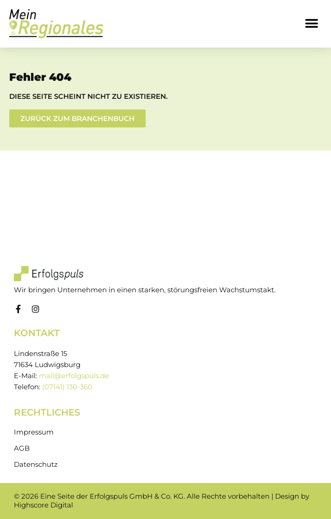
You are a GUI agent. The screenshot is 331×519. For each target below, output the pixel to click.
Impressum (34, 432)
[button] (311, 23)
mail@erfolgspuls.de (74, 376)
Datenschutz (36, 464)
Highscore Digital (43, 505)
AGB (22, 448)
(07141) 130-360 (67, 387)
